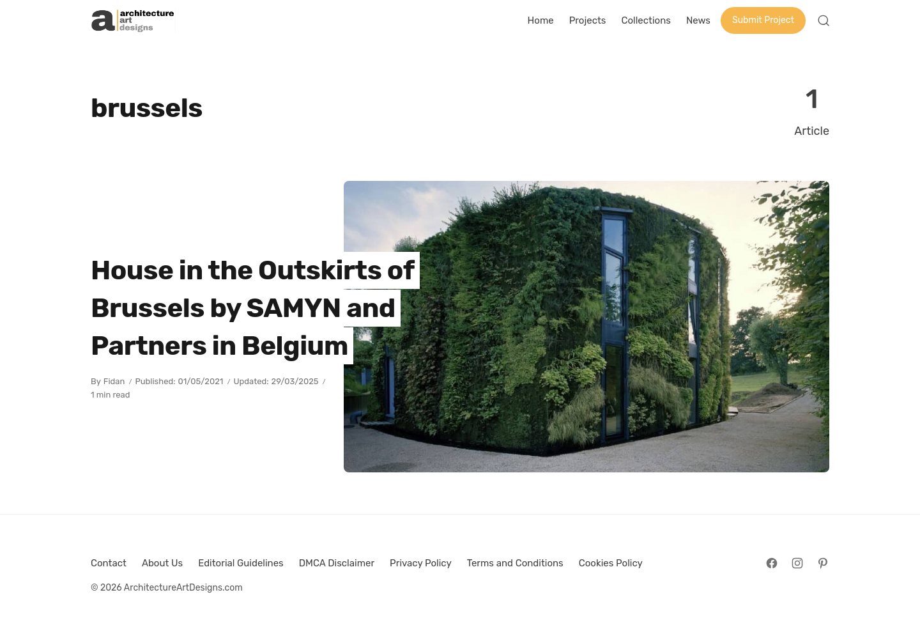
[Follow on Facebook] (771, 563)
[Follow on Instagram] (797, 563)
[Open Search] (823, 20)
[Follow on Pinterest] (822, 563)
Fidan (114, 381)
